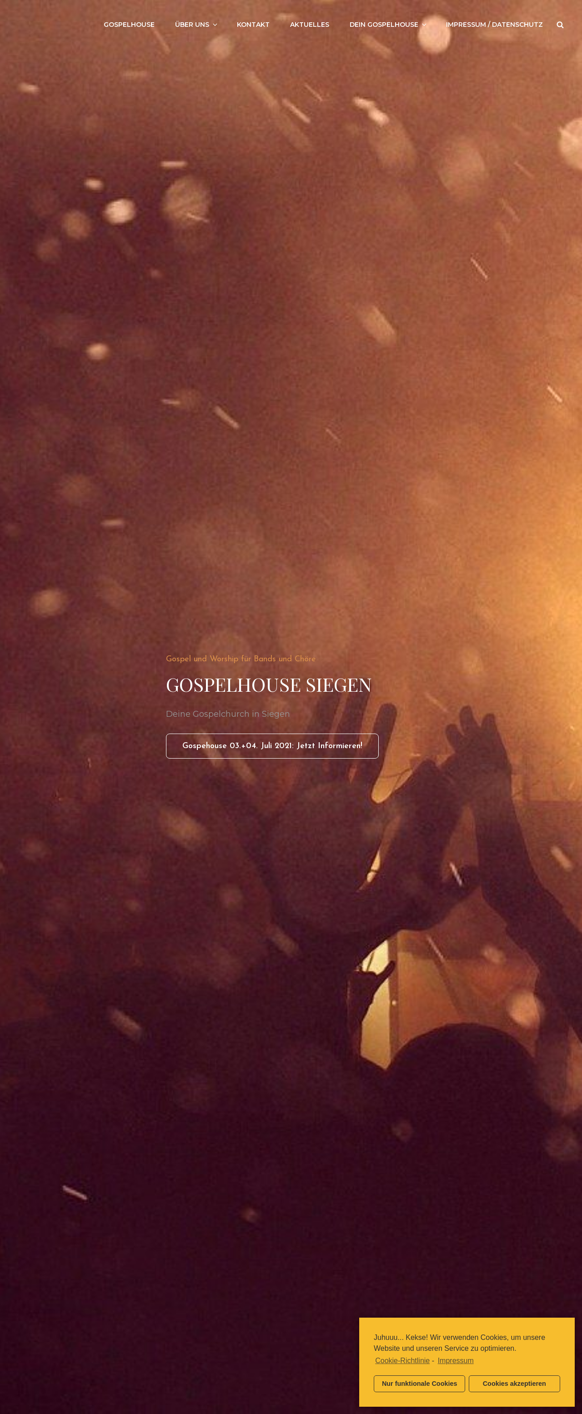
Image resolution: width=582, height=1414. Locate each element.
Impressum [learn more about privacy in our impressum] (456, 1360)
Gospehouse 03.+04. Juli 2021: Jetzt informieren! (280, 749)
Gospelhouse (129, 24)
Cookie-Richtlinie (402, 1360)
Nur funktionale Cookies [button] (419, 1383)
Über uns (197, 24)
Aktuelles (309, 24)
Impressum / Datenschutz (494, 24)
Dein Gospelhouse (389, 24)
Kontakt (253, 24)
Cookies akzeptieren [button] (514, 1383)
